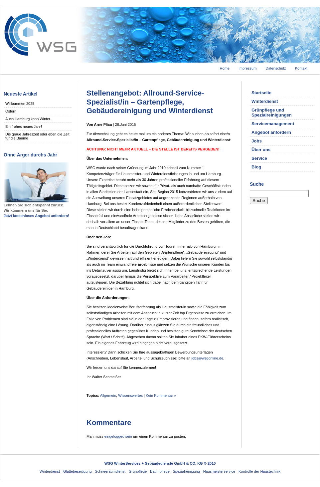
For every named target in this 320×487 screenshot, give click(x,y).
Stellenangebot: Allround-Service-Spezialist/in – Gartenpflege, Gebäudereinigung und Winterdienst (149, 102)
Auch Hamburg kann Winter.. (28, 119)
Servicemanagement (272, 123)
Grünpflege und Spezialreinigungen (271, 113)
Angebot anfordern (271, 132)
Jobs (256, 140)
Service (259, 158)
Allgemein (108, 395)
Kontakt (301, 68)
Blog (256, 166)
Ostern (10, 111)
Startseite (261, 92)
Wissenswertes (130, 395)
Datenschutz (275, 68)
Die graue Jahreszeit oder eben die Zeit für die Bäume (37, 136)
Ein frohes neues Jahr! (23, 126)
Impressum (247, 68)
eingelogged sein (118, 436)
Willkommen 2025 (19, 104)
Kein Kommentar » (161, 395)
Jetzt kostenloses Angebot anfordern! (36, 216)
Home (225, 68)
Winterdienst (264, 101)
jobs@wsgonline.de (208, 358)
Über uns (260, 149)
